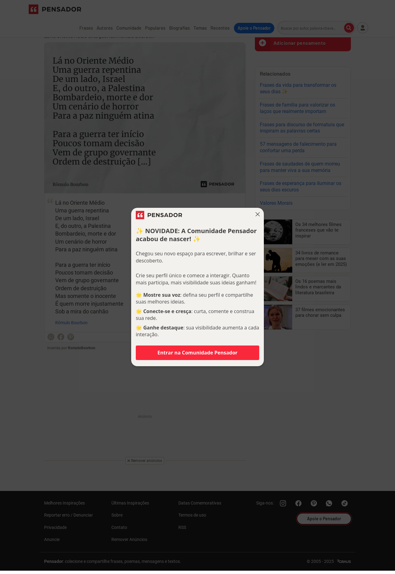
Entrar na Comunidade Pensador (197, 352)
